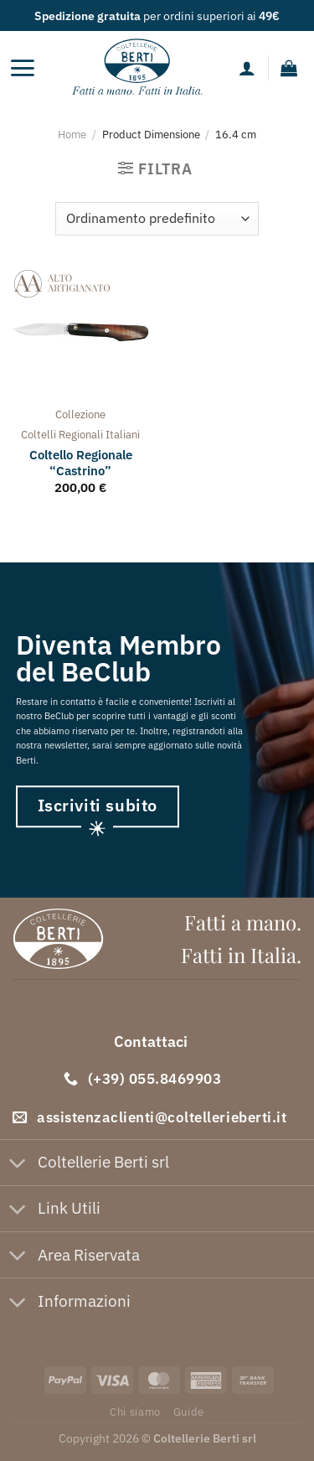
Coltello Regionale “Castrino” (80, 463)
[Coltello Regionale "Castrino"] (81, 332)
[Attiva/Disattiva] (18, 1164)
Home (72, 134)
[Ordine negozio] (157, 219)
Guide (188, 1411)
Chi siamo (135, 1411)
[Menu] (22, 68)
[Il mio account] (247, 67)
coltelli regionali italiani (80, 434)
